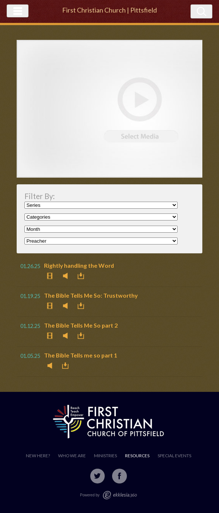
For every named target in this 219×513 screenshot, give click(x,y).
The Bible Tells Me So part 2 (81, 325)
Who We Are (72, 455)
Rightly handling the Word (79, 265)
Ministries (105, 455)
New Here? (38, 455)
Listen (67, 276)
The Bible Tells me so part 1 (80, 355)
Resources (137, 455)
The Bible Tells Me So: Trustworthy (91, 295)
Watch (52, 276)
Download (83, 276)
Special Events (174, 455)
